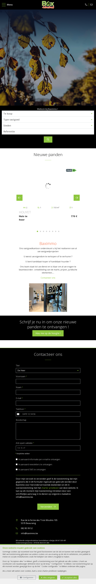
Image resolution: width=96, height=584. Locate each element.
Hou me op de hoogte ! (48, 333)
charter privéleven (50, 487)
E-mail (19, 398)
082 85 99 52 (27, 528)
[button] (48, 114)
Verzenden (48, 506)
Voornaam (21, 376)
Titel (17, 365)
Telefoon (21, 409)
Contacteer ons (48, 277)
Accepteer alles (71, 577)
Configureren (28, 577)
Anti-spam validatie (25, 443)
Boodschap (21, 420)
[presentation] (19, 198)
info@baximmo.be (29, 533)
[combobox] (19, 414)
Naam (19, 387)
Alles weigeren (49, 577)
